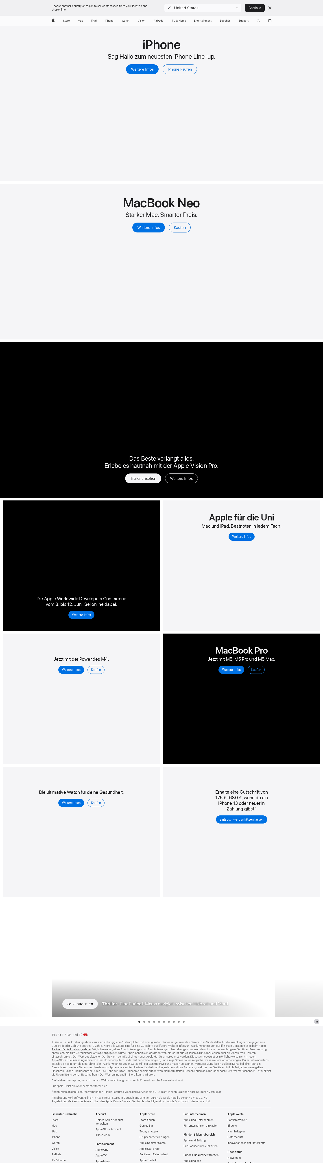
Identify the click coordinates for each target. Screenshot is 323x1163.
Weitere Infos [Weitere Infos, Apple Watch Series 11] (71, 803)
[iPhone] (109, 21)
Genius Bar (146, 1125)
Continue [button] (255, 8)
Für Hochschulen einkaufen (200, 1146)
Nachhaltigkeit (236, 1131)
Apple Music (103, 1161)
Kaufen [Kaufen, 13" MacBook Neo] (180, 227)
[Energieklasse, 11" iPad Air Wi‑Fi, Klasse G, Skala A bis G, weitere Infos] (85, 1035)
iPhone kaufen (180, 69)
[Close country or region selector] (270, 8)
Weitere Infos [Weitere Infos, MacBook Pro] (231, 670)
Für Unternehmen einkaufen (200, 1125)
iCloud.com (103, 1135)
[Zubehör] (225, 21)
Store (55, 1120)
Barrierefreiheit (237, 1120)
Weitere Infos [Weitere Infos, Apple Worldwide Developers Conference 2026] (81, 615)
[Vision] (141, 21)
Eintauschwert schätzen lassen (242, 819)
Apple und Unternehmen (198, 1120)
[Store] (66, 21)
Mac (54, 1125)
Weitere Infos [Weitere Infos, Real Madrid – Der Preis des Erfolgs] (181, 478)
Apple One (102, 1149)
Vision (55, 1148)
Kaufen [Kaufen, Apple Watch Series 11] (96, 803)
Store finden (147, 1120)
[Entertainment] (202, 21)
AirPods (56, 1154)
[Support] (243, 21)
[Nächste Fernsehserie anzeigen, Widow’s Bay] (299, 958)
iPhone (56, 1137)
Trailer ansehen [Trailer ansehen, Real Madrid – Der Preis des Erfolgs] (143, 478)
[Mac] (80, 21)
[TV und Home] (179, 21)
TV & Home (59, 1160)
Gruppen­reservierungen (154, 1137)
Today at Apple (149, 1131)
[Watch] (125, 21)
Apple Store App (149, 1148)
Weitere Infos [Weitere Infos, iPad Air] (71, 670)
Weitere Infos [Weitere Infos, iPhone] (142, 69)
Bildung (232, 1125)
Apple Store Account (108, 1129)
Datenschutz (235, 1137)
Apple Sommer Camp (153, 1143)
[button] (203, 8)
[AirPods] (158, 21)
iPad (54, 1131)
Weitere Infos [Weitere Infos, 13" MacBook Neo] (148, 227)
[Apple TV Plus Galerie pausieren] (316, 1021)
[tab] (139, 1022)
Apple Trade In (148, 1160)
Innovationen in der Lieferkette (246, 1143)
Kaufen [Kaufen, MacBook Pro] (256, 670)
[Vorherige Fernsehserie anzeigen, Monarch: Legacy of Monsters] (24, 958)
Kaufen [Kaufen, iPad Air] (96, 670)
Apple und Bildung (194, 1140)
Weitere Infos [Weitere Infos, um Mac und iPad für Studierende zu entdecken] (241, 536)
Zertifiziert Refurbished (154, 1154)
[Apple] (53, 21)
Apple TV (101, 1155)
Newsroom (234, 1157)
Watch (55, 1143)
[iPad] (93, 21)
